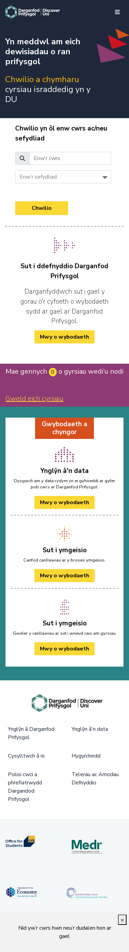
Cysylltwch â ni (26, 756)
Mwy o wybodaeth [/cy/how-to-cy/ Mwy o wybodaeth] (64, 337)
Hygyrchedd (86, 756)
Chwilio (42, 208)
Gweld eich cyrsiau (34, 398)
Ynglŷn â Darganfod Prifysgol (31, 733)
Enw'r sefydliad (38, 177)
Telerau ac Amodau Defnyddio (95, 778)
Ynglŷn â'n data (90, 729)
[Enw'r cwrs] (70, 158)
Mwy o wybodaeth (64, 502)
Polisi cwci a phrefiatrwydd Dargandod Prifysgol (25, 787)
